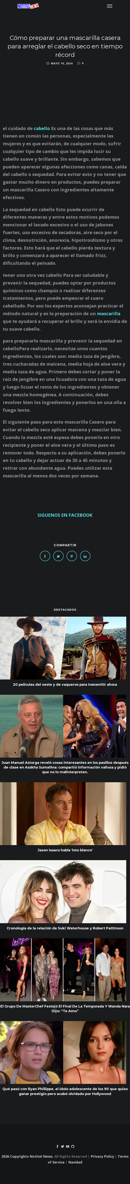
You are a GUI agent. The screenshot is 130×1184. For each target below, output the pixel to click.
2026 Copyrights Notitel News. (27, 1156)
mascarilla (108, 313)
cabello (42, 128)
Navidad (75, 1162)
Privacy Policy (102, 1156)
